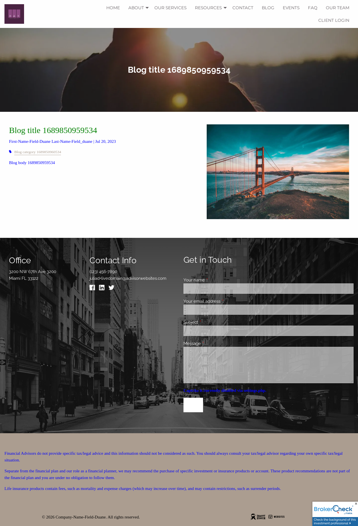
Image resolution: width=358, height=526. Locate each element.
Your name (214, 280)
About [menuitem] (136, 7)
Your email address (222, 301)
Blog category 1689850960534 (37, 152)
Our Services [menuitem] (170, 7)
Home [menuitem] (113, 7)
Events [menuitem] (291, 7)
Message (212, 343)
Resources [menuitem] (208, 7)
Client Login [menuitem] (333, 20)
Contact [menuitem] (242, 7)
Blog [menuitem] (268, 7)
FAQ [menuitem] (312, 7)
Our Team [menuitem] (337, 7)
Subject (211, 322)
